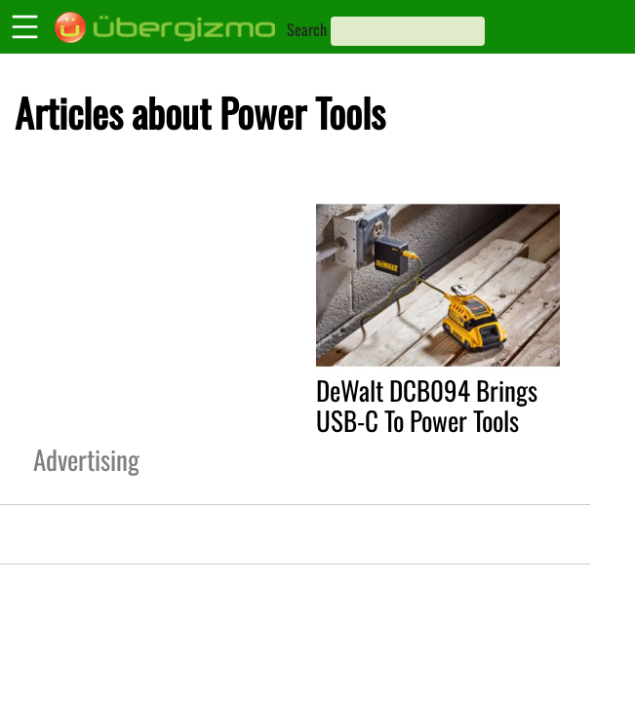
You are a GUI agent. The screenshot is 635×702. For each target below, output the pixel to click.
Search (307, 29)
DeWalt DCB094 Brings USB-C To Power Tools (426, 405)
